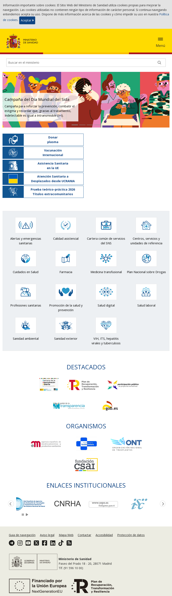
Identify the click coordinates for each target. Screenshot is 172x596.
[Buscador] (86, 62)
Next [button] (162, 504)
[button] (10, 100)
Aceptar (27, 20)
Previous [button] (10, 504)
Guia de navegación (22, 535)
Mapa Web (66, 535)
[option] (34, 503)
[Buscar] (159, 63)
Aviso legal (47, 535)
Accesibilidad (104, 535)
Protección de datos (131, 535)
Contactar (84, 535)
